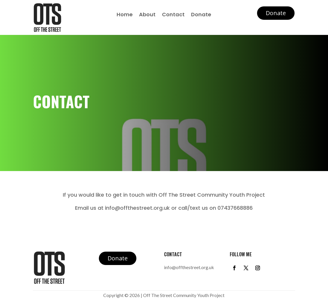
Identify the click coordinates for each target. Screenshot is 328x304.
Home (125, 15)
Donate (201, 15)
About (147, 15)
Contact (173, 15)
